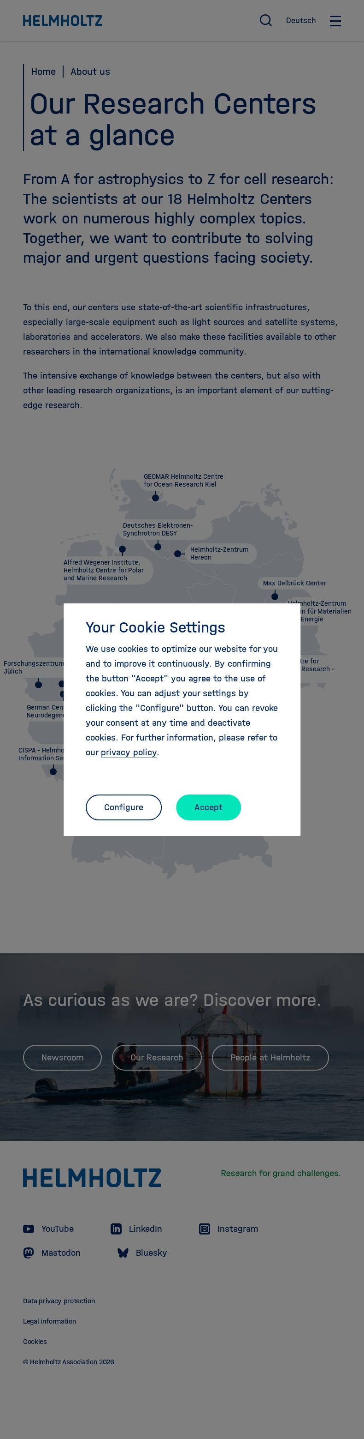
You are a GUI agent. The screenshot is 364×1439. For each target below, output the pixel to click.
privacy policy (129, 752)
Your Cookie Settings (155, 627)
